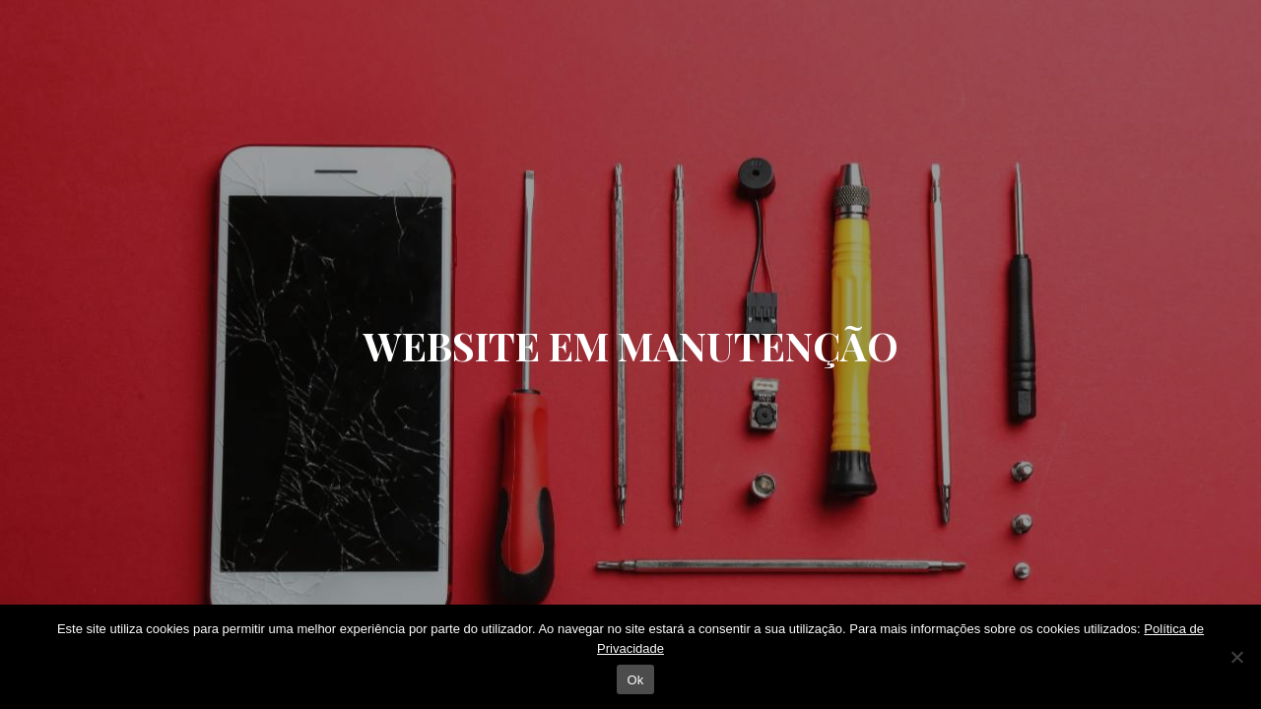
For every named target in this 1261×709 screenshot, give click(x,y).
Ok (635, 680)
